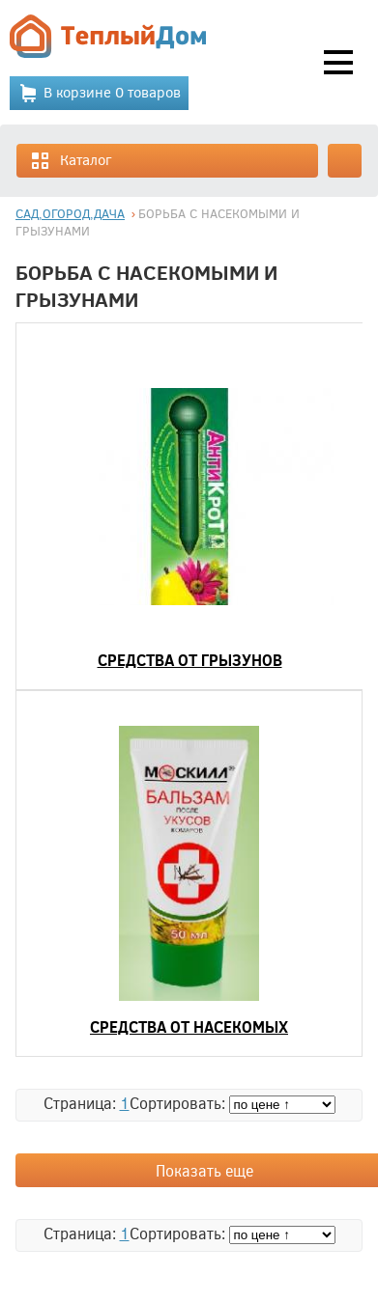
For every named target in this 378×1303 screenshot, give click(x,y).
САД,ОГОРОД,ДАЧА (70, 213)
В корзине (99, 93)
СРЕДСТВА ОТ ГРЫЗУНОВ (190, 660)
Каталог (70, 161)
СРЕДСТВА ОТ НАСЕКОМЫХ (189, 1026)
